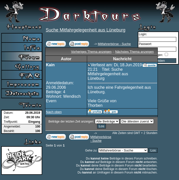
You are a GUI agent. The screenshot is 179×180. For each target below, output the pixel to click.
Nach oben (54, 112)
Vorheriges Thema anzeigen (91, 52)
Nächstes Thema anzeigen (134, 52)
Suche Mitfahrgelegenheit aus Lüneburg (85, 30)
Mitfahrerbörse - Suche (114, 44)
